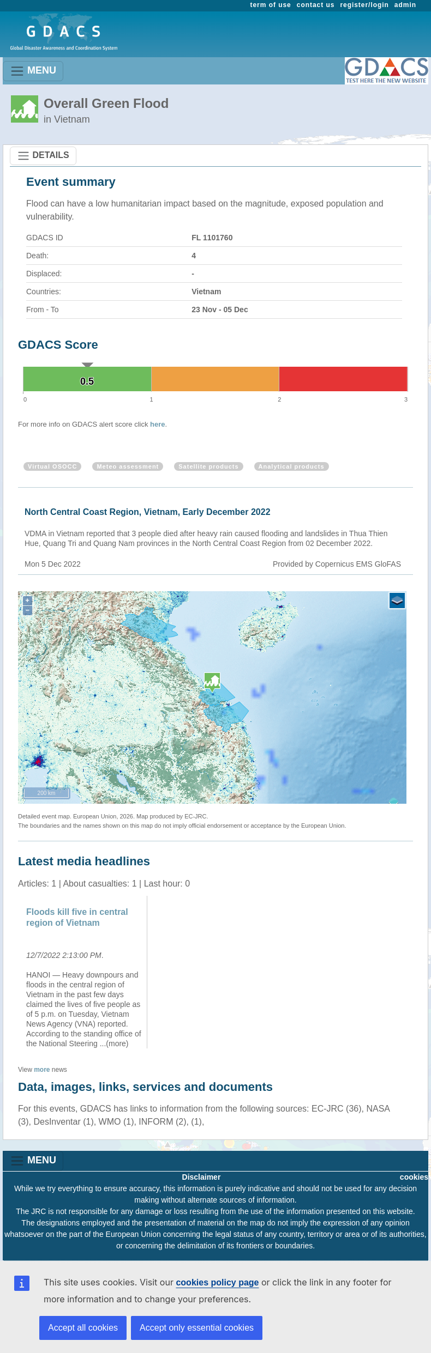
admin (405, 5)
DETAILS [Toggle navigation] (43, 155)
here (157, 424)
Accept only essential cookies (197, 1327)
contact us (316, 5)
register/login (364, 5)
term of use (270, 5)
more (42, 1069)
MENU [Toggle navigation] (33, 71)
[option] (84, 972)
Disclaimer (201, 1177)
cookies (414, 1177)
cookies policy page (217, 1282)
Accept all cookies (83, 1327)
